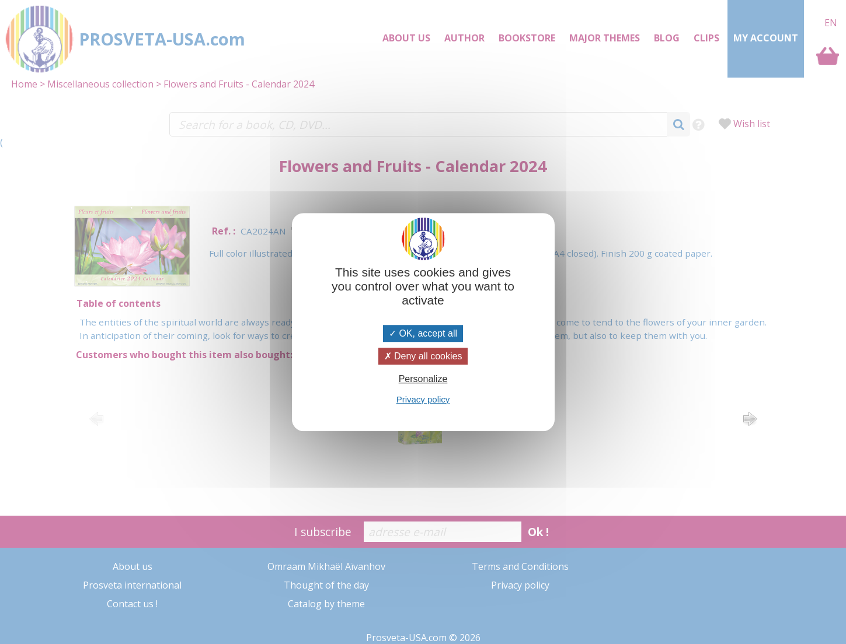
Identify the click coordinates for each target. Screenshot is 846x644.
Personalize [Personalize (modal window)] (423, 379)
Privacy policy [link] (423, 399)
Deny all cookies (423, 356)
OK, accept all (423, 333)
